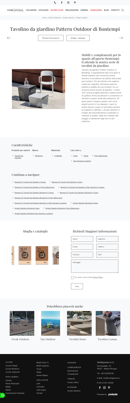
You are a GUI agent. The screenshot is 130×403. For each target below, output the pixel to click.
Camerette (71, 362)
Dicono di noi (57, 10)
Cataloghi (43, 10)
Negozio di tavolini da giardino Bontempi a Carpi (79, 192)
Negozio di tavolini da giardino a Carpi (67, 182)
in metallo (58, 156)
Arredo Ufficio (73, 382)
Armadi (39, 393)
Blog (106, 10)
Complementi (72, 374)
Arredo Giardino (68, 18)
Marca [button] (35, 150)
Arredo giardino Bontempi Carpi (27, 208)
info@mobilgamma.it (111, 378)
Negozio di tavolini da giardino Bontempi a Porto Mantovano (38, 198)
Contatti (115, 10)
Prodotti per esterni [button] (21, 150)
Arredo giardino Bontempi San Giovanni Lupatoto (34, 213)
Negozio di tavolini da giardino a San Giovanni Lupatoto (83, 187)
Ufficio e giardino (54, 18)
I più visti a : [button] (76, 150)
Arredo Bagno (42, 375)
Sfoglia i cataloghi (78, 38)
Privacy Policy (97, 277)
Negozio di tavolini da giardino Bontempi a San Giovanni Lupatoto (41, 203)
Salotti (8, 390)
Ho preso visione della (89, 277)
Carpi (75, 156)
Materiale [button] (55, 150)
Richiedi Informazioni (50, 38)
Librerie (9, 380)
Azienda (84, 10)
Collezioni (31, 10)
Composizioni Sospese (15, 393)
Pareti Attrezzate (12, 383)
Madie (8, 387)
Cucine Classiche (13, 372)
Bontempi (39, 156)
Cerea (86, 156)
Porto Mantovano (101, 156)
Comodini (40, 387)
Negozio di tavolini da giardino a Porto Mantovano (34, 187)
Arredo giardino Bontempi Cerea (85, 203)
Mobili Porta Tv (43, 362)
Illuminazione (72, 371)
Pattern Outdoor (82, 18)
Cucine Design (12, 365)
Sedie (39, 372)
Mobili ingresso (43, 365)
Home (44, 18)
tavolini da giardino (19, 157)
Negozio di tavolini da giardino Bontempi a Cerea (34, 192)
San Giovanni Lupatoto (82, 161)
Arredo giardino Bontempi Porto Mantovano (62, 208)
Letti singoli (41, 390)
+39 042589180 (107, 373)
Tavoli (39, 369)
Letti (38, 383)
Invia (77, 286)
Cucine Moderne (12, 369)
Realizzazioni (71, 10)
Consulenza (96, 10)
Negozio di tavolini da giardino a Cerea (30, 182)
